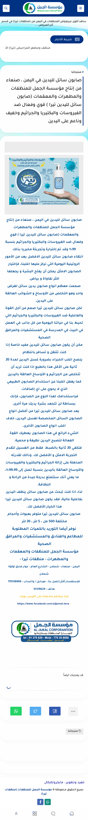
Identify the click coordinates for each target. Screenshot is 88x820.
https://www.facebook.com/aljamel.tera (43, 604)
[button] (55, 711)
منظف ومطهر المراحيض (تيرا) (26, 48)
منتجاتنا (76, 72)
